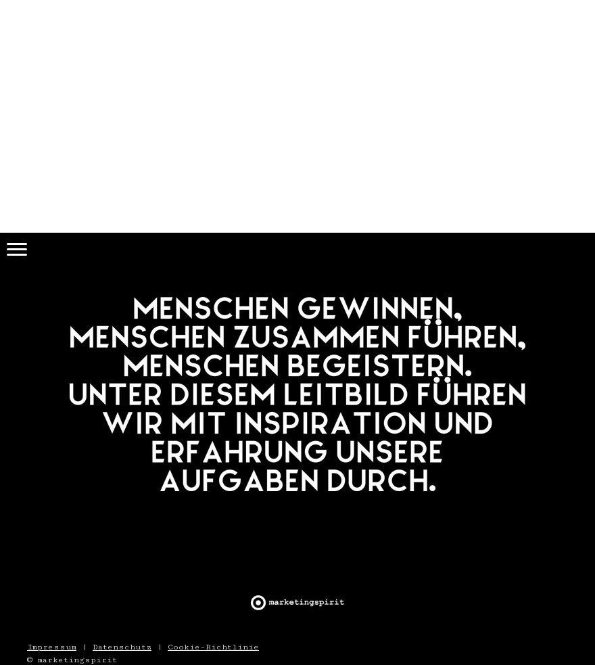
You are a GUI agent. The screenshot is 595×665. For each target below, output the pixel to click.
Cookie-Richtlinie (213, 646)
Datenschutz (122, 646)
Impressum (51, 646)
